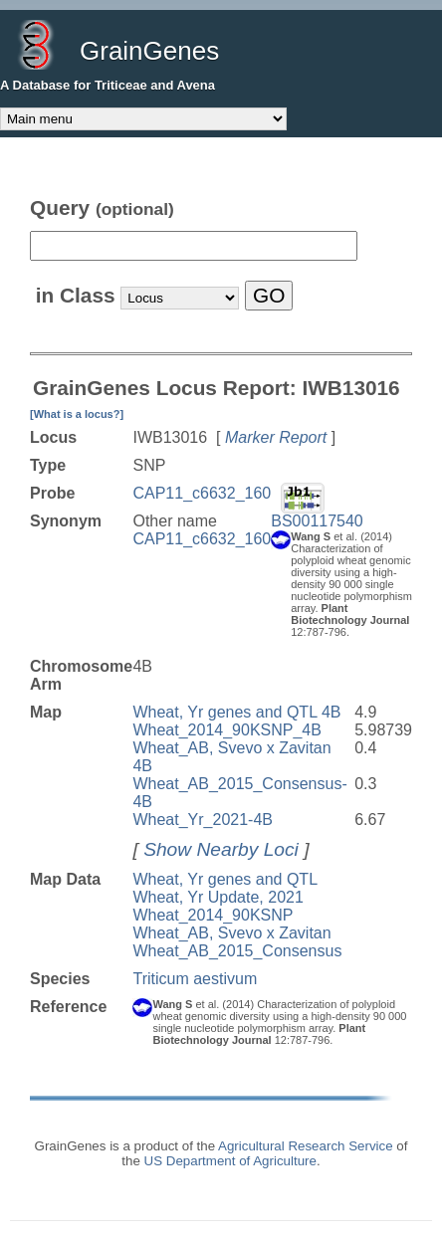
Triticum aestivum (194, 978)
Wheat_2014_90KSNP (212, 915)
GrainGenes (149, 51)
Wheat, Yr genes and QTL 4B (236, 712)
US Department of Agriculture (230, 1160)
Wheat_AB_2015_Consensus (236, 950)
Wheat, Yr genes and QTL (225, 879)
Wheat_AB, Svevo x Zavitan (231, 933)
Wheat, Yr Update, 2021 (217, 897)
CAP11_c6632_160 (201, 493)
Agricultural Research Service (305, 1145)
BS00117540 (317, 521)
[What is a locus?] (76, 414)
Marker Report (276, 437)
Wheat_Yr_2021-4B (202, 819)
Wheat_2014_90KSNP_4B (226, 729)
